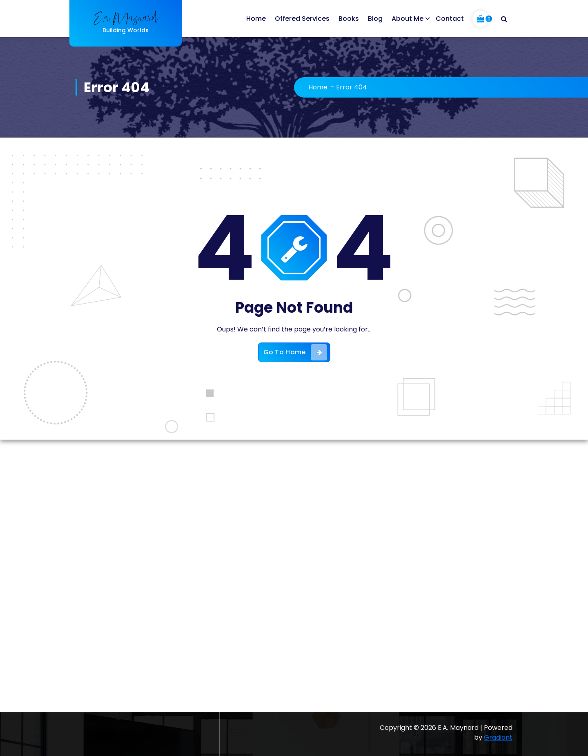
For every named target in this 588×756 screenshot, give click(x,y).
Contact (450, 18)
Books (349, 18)
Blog (375, 18)
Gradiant (498, 737)
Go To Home (295, 352)
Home (256, 18)
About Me (407, 18)
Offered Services (302, 18)
